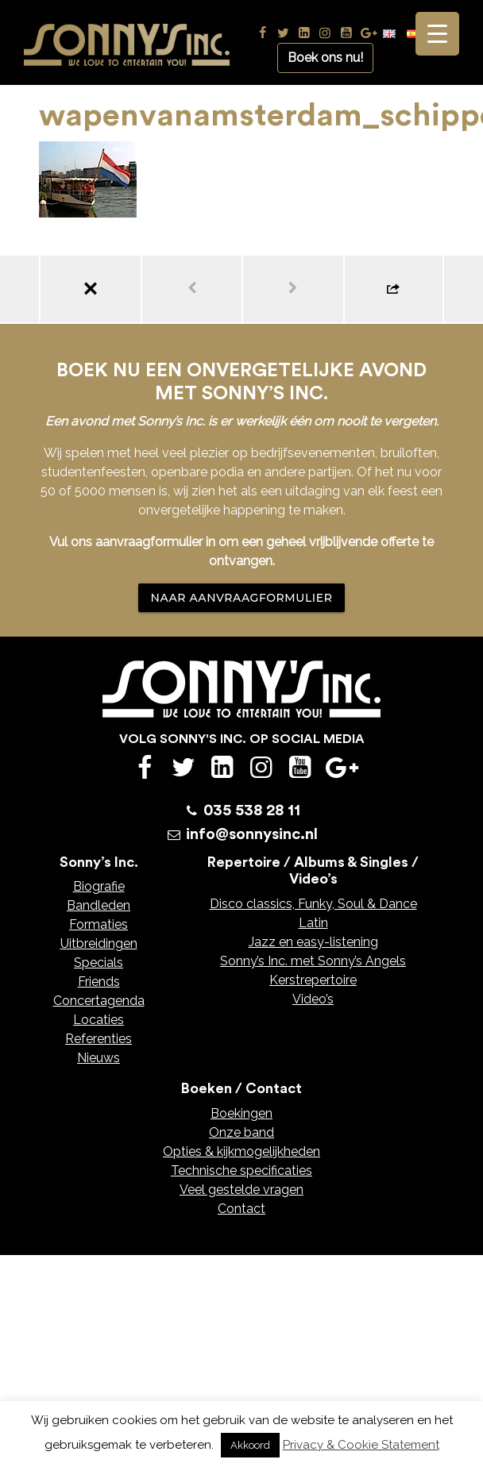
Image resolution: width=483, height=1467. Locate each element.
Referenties (98, 1038)
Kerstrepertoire (313, 980)
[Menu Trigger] (437, 34)
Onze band (241, 1132)
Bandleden (98, 905)
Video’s (313, 999)
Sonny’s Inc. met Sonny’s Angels (313, 960)
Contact (241, 1208)
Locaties (98, 1019)
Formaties (98, 924)
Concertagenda (99, 1000)
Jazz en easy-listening (313, 941)
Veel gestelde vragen (241, 1189)
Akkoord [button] (250, 1445)
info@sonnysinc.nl (252, 834)
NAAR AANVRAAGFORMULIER (242, 598)
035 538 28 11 (251, 810)
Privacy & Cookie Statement (361, 1445)
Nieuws (98, 1057)
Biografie (99, 886)
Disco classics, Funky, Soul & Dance (313, 903)
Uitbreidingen (98, 943)
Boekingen (241, 1113)
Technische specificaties (241, 1170)
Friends (99, 981)
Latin (313, 922)
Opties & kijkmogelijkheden (241, 1151)
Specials (98, 962)
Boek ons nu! (325, 57)
